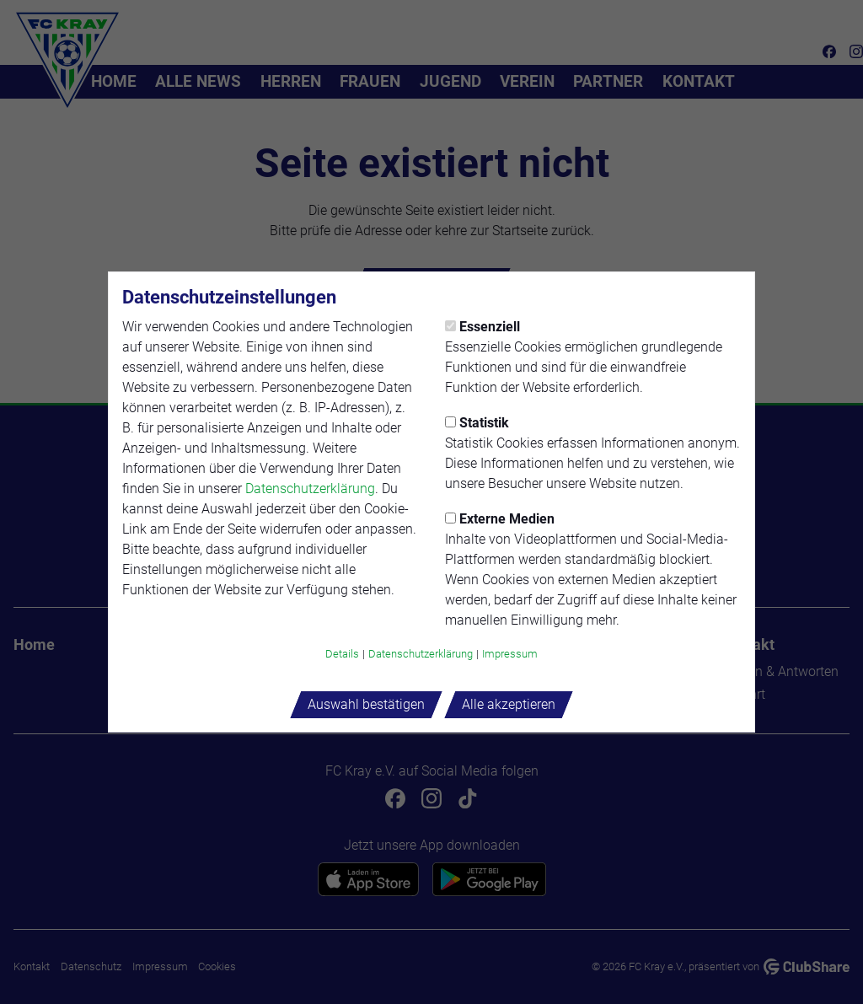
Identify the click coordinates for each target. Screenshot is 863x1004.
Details (342, 653)
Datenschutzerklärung (310, 489)
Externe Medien (500, 519)
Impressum (510, 653)
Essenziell (482, 327)
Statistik (477, 423)
